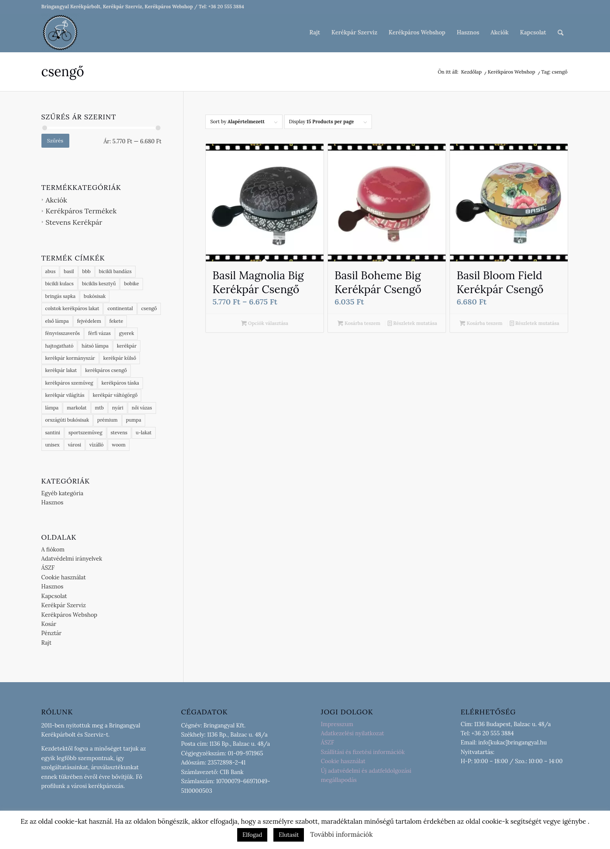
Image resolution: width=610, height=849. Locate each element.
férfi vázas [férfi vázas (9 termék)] (99, 333)
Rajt (46, 642)
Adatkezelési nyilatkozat (352, 733)
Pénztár (51, 633)
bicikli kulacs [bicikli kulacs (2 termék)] (59, 284)
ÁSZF (48, 568)
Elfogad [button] (252, 835)
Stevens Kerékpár (74, 222)
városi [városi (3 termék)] (74, 445)
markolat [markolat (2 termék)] (76, 408)
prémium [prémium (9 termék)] (107, 420)
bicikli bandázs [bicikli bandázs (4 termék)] (115, 271)
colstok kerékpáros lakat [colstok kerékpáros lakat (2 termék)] (72, 308)
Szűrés (55, 140)
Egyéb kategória (62, 493)
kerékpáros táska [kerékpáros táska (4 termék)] (120, 383)
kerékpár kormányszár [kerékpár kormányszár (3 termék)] (70, 358)
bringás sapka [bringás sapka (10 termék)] (60, 296)
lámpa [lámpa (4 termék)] (52, 408)
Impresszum (337, 724)
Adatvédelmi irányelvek (71, 558)
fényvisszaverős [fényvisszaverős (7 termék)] (62, 333)
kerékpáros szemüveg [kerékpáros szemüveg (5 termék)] (69, 383)
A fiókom (53, 549)
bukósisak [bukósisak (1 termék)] (95, 296)
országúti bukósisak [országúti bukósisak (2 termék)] (67, 420)
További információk (341, 834)
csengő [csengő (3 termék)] (149, 308)
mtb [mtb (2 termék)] (99, 408)
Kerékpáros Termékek (81, 210)
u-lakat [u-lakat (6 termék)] (143, 433)
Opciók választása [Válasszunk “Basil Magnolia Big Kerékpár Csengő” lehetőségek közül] (264, 323)
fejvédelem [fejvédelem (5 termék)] (89, 321)
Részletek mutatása (412, 323)
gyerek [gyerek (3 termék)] (126, 333)
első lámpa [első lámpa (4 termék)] (57, 321)
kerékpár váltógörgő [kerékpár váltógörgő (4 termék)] (115, 395)
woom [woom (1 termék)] (118, 445)
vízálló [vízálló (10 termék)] (96, 445)
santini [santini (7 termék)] (52, 433)
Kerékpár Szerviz (63, 605)
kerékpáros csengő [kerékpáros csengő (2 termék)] (106, 370)
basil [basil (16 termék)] (69, 271)
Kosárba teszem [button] (358, 323)
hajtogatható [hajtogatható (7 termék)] (59, 346)
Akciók (56, 200)
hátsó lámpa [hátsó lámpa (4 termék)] (95, 346)
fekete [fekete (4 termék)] (116, 321)
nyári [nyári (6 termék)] (117, 408)
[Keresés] (560, 33)
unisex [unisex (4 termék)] (52, 445)
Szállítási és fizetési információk (363, 752)
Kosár (49, 624)
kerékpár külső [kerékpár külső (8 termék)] (119, 358)
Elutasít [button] (289, 835)
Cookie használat (63, 577)
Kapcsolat (54, 596)
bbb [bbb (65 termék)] (86, 271)
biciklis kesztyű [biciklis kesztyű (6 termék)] (99, 284)
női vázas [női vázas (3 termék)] (142, 408)
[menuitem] (315, 33)
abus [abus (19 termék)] (50, 271)
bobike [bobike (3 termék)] (131, 284)
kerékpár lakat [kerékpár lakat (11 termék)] (61, 370)
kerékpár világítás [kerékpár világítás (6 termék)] (65, 395)
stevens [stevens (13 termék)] (119, 433)
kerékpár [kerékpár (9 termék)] (126, 346)
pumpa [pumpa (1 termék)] (133, 420)
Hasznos (52, 502)
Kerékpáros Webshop (69, 615)
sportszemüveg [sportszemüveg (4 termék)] (85, 433)
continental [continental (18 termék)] (120, 308)
